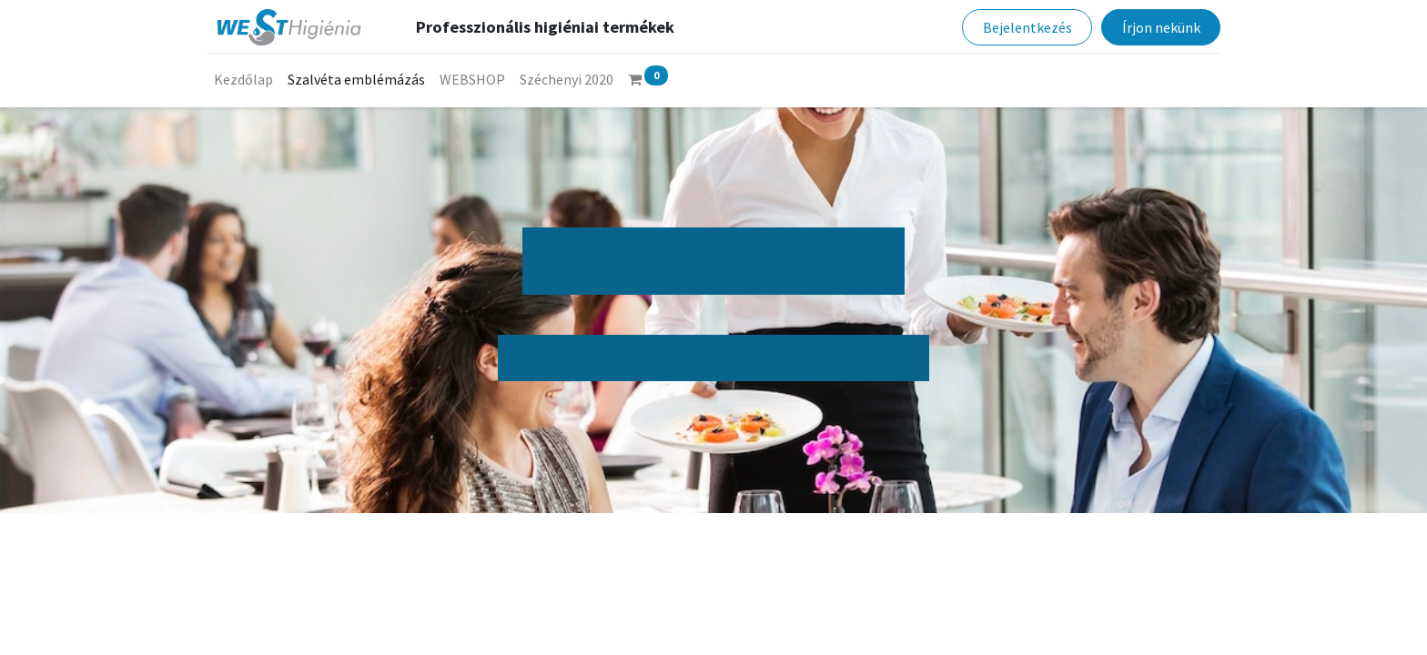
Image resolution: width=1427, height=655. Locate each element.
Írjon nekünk (1158, 27)
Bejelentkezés (1024, 27)
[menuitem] (245, 79)
